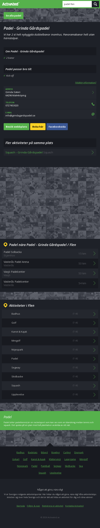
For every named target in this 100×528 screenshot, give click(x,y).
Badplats (32, 452)
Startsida (20, 505)
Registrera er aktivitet (52, 505)
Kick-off (10, 75)
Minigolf (84, 459)
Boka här (37, 126)
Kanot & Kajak (38, 459)
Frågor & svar (33, 505)
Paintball (45, 466)
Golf (25, 459)
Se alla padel (13, 15)
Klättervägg (55, 459)
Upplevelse (55, 472)
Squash (42, 472)
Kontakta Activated (74, 505)
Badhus (20, 452)
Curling (67, 452)
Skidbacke (70, 466)
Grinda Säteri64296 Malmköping (50, 92)
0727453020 (50, 104)
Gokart (15, 459)
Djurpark (78, 452)
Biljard (44, 452)
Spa (81, 466)
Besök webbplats (16, 126)
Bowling (55, 452)
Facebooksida (57, 126)
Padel (34, 466)
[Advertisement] (50, 200)
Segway (57, 466)
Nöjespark (22, 466)
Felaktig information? (85, 82)
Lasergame (70, 459)
